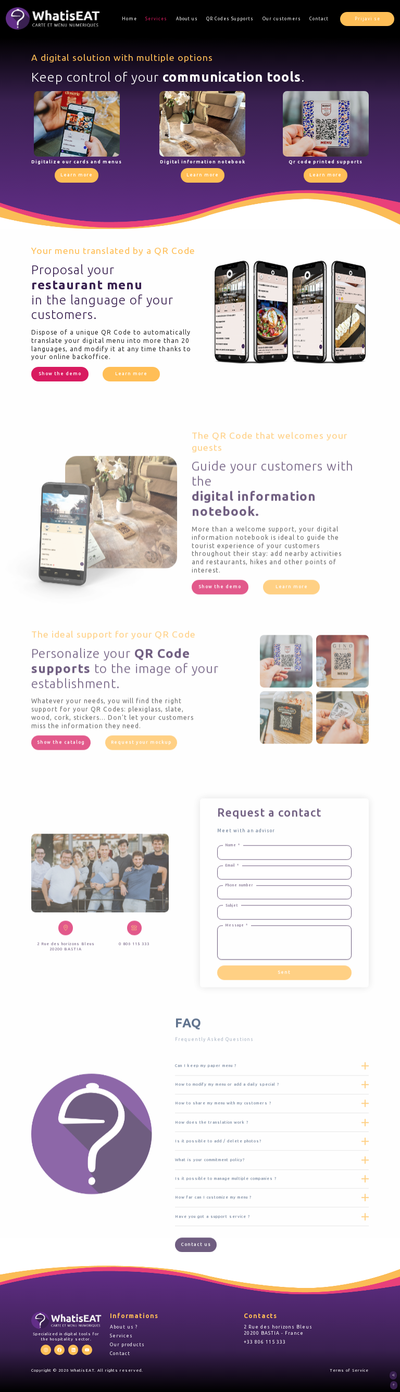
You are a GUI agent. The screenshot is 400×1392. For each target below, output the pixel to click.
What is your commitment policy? (210, 1191)
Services (156, 18)
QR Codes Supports (230, 18)
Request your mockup (141, 773)
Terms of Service (349, 1370)
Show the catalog (61, 773)
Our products (127, 1344)
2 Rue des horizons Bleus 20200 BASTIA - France (278, 1329)
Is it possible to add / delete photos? (218, 1172)
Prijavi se (367, 18)
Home (129, 18)
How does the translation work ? (211, 1153)
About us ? (124, 1327)
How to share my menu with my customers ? (223, 1134)
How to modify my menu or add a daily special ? (227, 1116)
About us (187, 18)
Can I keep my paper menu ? (205, 1097)
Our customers (281, 18)
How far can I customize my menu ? (213, 1229)
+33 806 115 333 (265, 1342)
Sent (284, 1003)
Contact (319, 18)
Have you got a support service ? (212, 1247)
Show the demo (60, 373)
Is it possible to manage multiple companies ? (226, 1210)
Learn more (76, 174)
